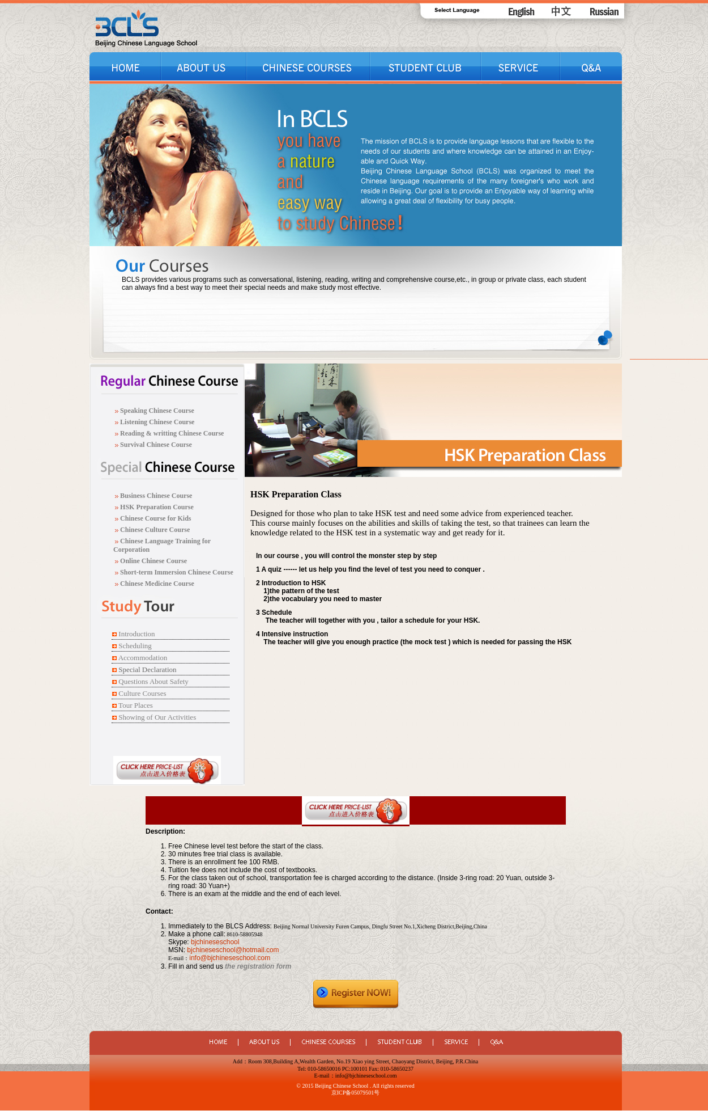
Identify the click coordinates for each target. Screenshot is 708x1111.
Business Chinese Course (156, 496)
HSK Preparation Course (157, 507)
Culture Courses (142, 693)
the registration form (258, 966)
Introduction (136, 634)
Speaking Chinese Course (157, 411)
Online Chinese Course (152, 561)
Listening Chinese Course (157, 422)
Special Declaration (147, 669)
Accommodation (143, 657)
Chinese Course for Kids (154, 518)
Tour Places (135, 705)
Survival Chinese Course (155, 445)
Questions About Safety (153, 681)
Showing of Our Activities (157, 717)
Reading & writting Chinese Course (171, 433)
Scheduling (135, 645)
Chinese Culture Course (155, 530)
